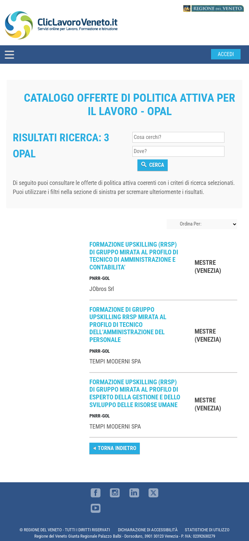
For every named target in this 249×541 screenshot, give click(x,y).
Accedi (226, 54)
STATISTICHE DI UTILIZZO (207, 529)
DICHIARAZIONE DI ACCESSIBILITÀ (148, 529)
